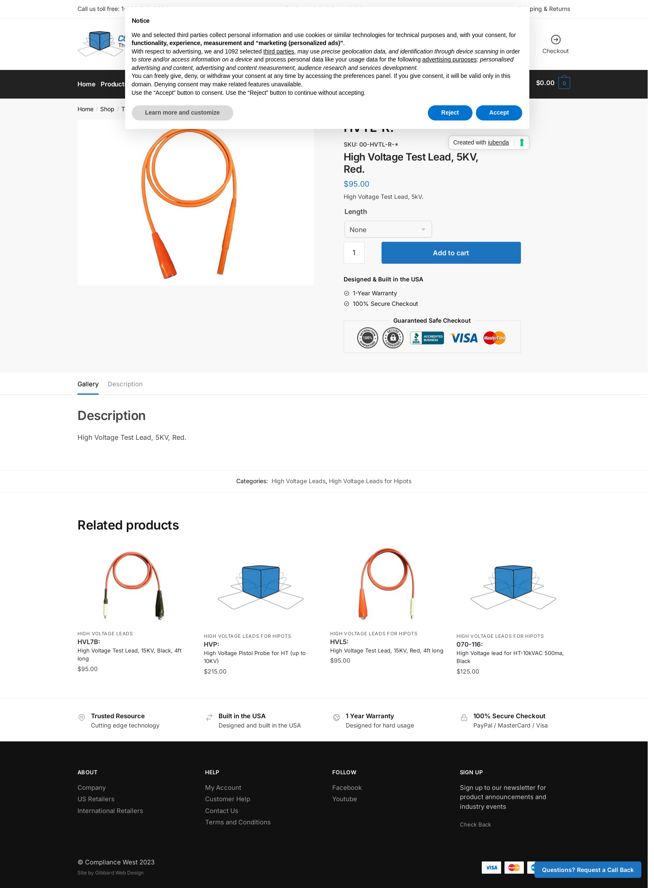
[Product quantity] (354, 250)
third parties (278, 51)
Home (85, 106)
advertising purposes (449, 59)
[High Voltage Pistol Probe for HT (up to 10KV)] (261, 584)
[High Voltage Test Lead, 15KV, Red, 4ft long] (387, 582)
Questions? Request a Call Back (588, 869)
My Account (223, 785)
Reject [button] (450, 112)
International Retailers (110, 808)
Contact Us (221, 808)
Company (91, 785)
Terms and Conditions (238, 819)
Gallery (88, 381)
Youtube (344, 796)
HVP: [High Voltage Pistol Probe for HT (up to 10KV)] (255, 649)
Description (125, 381)
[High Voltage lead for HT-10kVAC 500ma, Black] (513, 584)
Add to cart (451, 250)
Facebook (347, 785)
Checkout (555, 44)
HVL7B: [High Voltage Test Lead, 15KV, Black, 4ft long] (129, 647)
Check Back (475, 821)
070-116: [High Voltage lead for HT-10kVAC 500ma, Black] (510, 649)
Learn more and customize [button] (182, 112)
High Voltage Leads (299, 477)
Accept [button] (499, 112)
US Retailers (96, 796)
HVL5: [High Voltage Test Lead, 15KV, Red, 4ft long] (386, 643)
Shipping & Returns (544, 8)
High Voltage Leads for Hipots (370, 477)
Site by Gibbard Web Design (110, 870)
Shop (107, 106)
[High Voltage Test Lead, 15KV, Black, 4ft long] (134, 582)
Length (355, 208)
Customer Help (227, 796)
